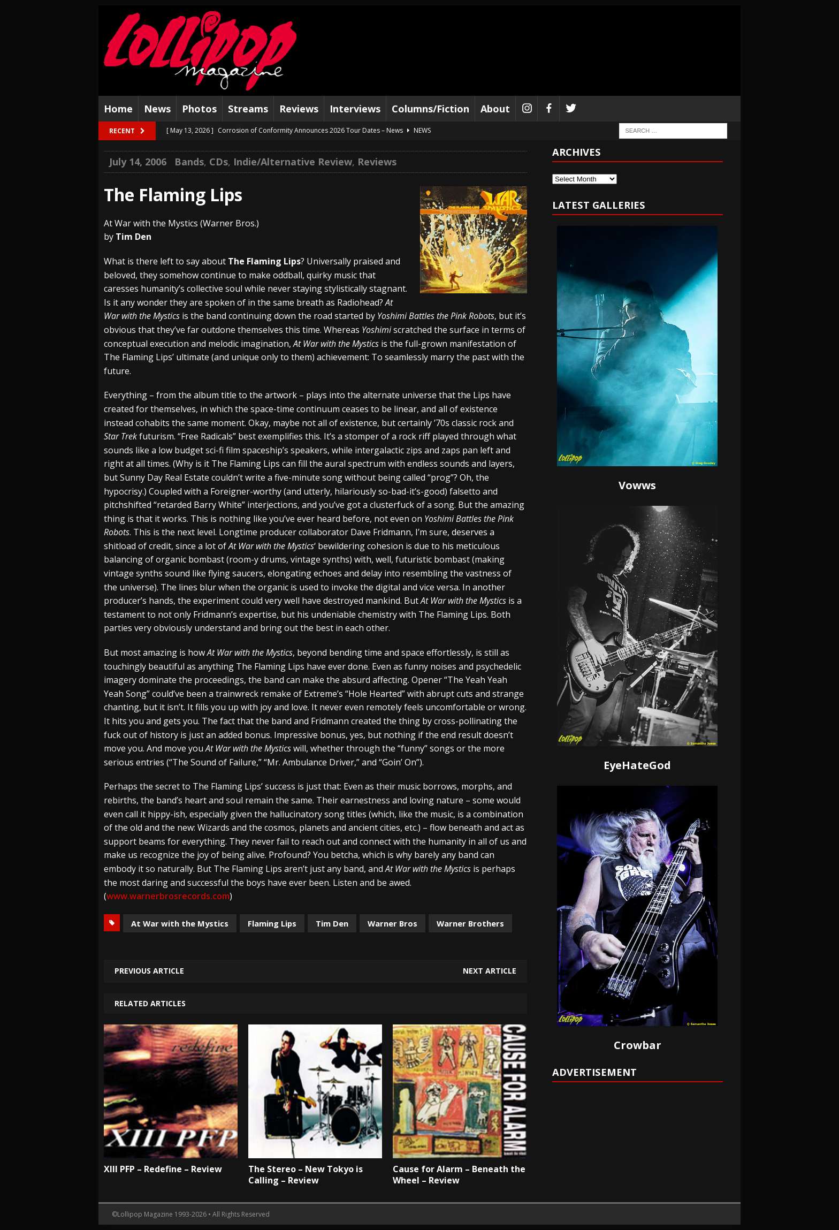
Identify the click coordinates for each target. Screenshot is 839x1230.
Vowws (637, 485)
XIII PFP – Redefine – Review (163, 1169)
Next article (489, 971)
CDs (218, 161)
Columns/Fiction (430, 108)
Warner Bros (392, 923)
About (495, 108)
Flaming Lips (272, 923)
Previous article (149, 971)
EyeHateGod (637, 765)
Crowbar (637, 1045)
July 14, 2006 (137, 161)
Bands (189, 161)
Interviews (355, 108)
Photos (199, 108)
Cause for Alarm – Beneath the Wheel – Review (459, 1174)
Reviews (298, 108)
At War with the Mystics (179, 923)
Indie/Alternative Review (292, 161)
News (157, 108)
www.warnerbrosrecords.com (168, 896)
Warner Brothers (470, 923)
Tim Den (332, 923)
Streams (248, 108)
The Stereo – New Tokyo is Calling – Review (305, 1174)
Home (118, 108)
